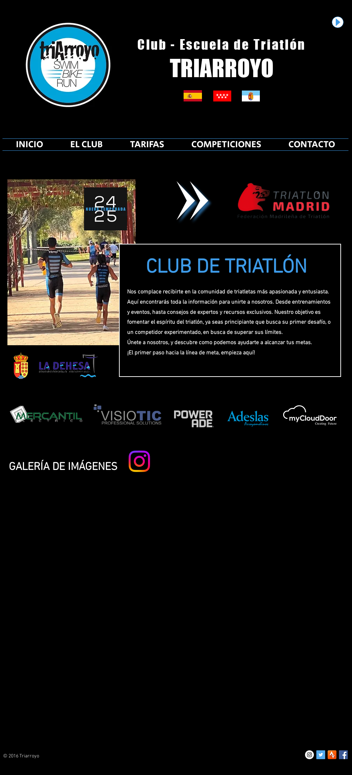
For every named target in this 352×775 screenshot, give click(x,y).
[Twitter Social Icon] (320, 754)
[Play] (337, 22)
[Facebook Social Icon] (343, 754)
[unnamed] (332, 754)
